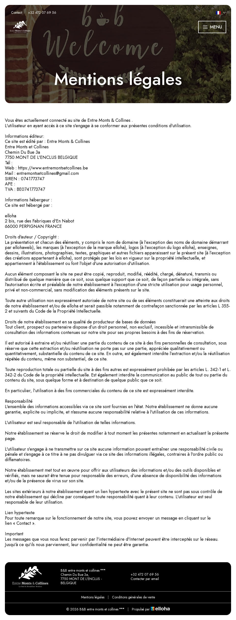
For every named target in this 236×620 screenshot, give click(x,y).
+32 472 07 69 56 (142, 574)
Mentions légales (92, 597)
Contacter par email (142, 579)
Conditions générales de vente (133, 597)
